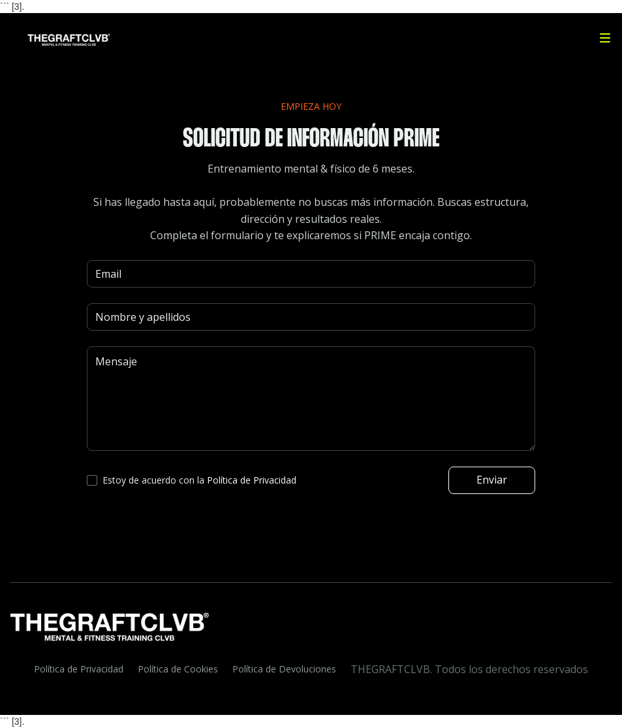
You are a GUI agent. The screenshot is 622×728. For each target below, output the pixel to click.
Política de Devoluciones (284, 669)
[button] (605, 38)
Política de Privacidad (78, 669)
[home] (62, 38)
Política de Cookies (178, 669)
